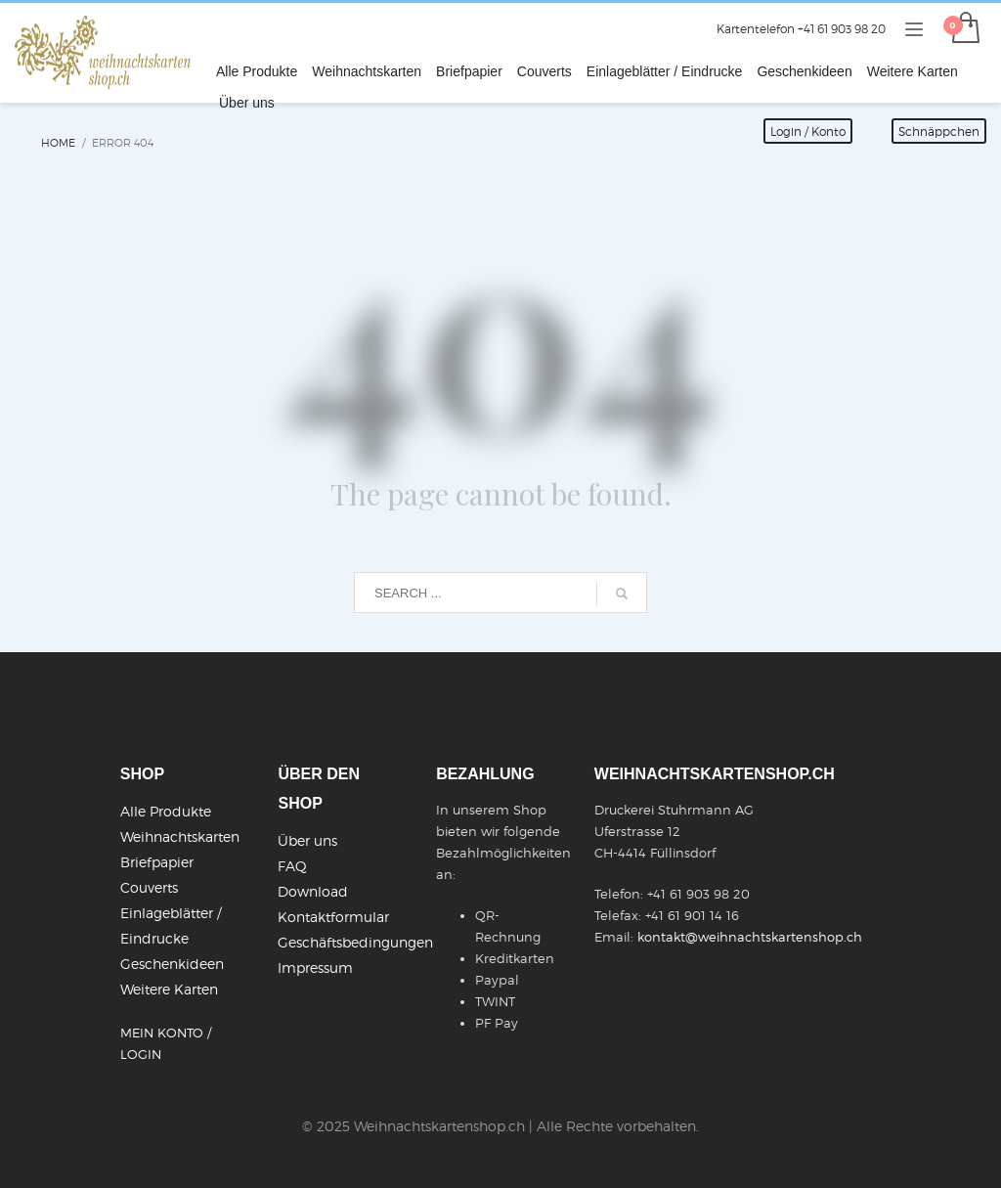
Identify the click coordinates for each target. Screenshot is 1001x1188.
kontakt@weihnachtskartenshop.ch (749, 937)
